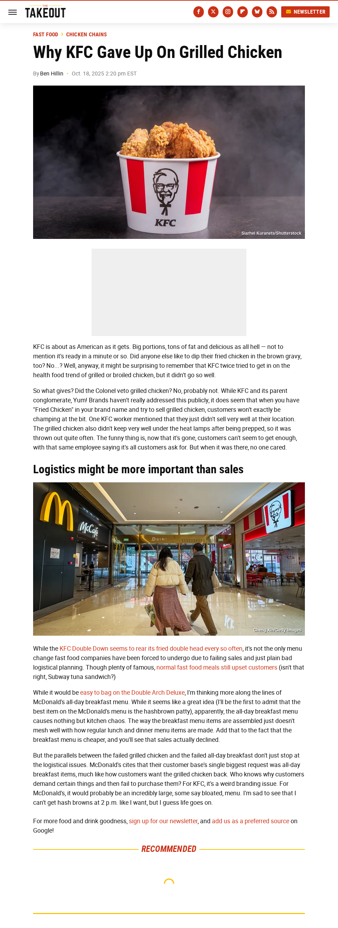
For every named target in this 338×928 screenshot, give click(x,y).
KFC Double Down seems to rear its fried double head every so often (151, 648)
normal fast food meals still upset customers (216, 667)
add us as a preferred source (250, 821)
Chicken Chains (86, 34)
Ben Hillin (51, 73)
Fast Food (45, 34)
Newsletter (305, 11)
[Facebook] (198, 11)
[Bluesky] (257, 11)
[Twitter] (213, 11)
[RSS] (272, 11)
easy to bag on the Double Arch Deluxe (132, 692)
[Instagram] (228, 11)
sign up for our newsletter (163, 821)
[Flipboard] (242, 11)
